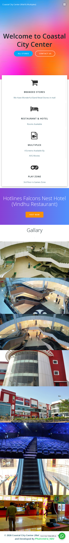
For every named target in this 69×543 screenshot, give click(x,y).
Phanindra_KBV (44, 538)
